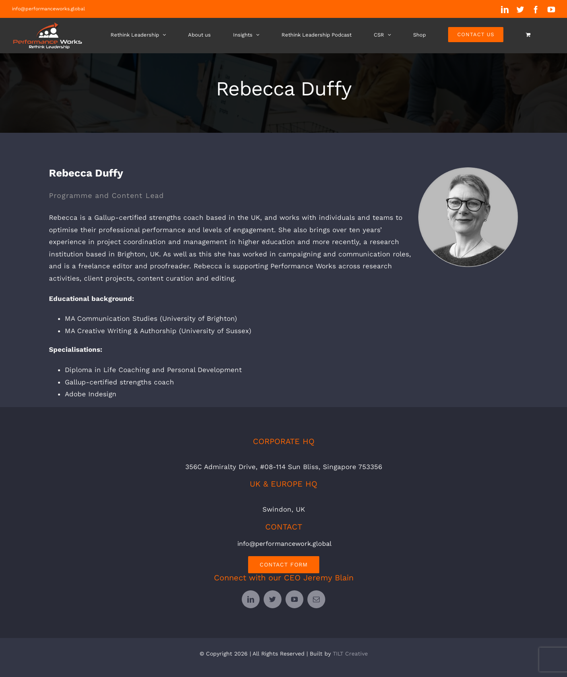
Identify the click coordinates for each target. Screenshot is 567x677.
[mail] (316, 599)
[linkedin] (251, 599)
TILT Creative (350, 653)
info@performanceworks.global (48, 9)
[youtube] (294, 599)
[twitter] (273, 599)
